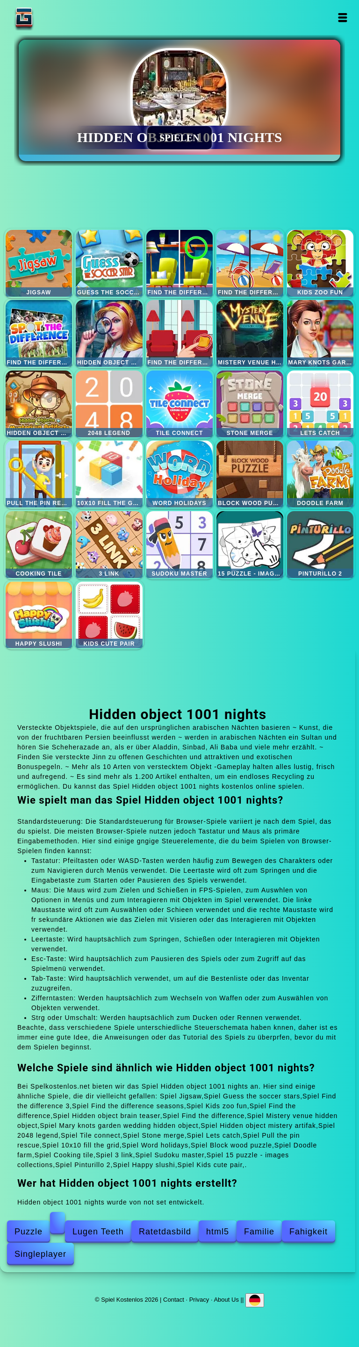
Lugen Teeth (98, 1231)
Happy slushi (39, 615)
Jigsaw (39, 263)
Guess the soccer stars (109, 263)
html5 (217, 1231)
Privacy (199, 1299)
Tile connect (179, 404)
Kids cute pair (109, 615)
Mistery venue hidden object (249, 333)
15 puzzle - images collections (249, 544)
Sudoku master (179, 544)
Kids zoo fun (320, 263)
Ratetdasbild (165, 1231)
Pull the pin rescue (39, 474)
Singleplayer (40, 1254)
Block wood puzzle (249, 474)
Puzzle (28, 1231)
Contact (173, 1299)
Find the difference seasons (249, 263)
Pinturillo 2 (320, 544)
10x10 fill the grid (109, 474)
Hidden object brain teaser (109, 333)
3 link (109, 544)
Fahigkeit (308, 1231)
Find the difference (39, 333)
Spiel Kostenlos (53, 17)
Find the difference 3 (179, 263)
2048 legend (109, 404)
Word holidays (179, 474)
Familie (259, 1231)
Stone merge (249, 404)
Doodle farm (320, 474)
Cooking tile (39, 544)
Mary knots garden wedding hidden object (320, 333)
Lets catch (320, 404)
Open (343, 17)
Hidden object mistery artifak (39, 404)
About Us (226, 1299)
